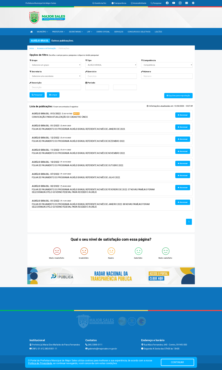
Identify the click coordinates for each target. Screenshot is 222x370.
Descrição (35, 83)
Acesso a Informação (46, 48)
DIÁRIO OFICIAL (103, 32)
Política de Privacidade (40, 363)
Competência (148, 60)
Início (32, 48)
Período (90, 83)
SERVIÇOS (118, 32)
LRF (89, 32)
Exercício (90, 71)
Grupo (33, 60)
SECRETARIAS (76, 32)
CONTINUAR (177, 362)
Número (146, 71)
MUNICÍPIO (42, 32)
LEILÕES (158, 32)
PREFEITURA (58, 32)
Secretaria (36, 71)
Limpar (53, 95)
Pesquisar (37, 95)
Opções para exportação (178, 95)
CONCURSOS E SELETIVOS (139, 32)
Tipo (88, 60)
